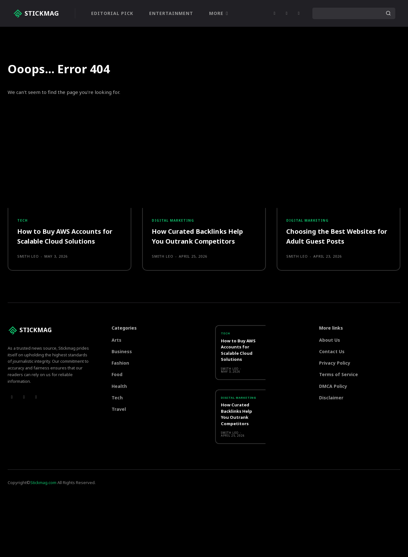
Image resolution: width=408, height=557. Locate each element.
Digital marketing (174, 223)
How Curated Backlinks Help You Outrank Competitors (202, 240)
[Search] (388, 13)
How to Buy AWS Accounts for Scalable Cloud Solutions (69, 240)
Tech (22, 223)
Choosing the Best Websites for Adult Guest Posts (335, 240)
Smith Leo (28, 260)
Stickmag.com (43, 490)
